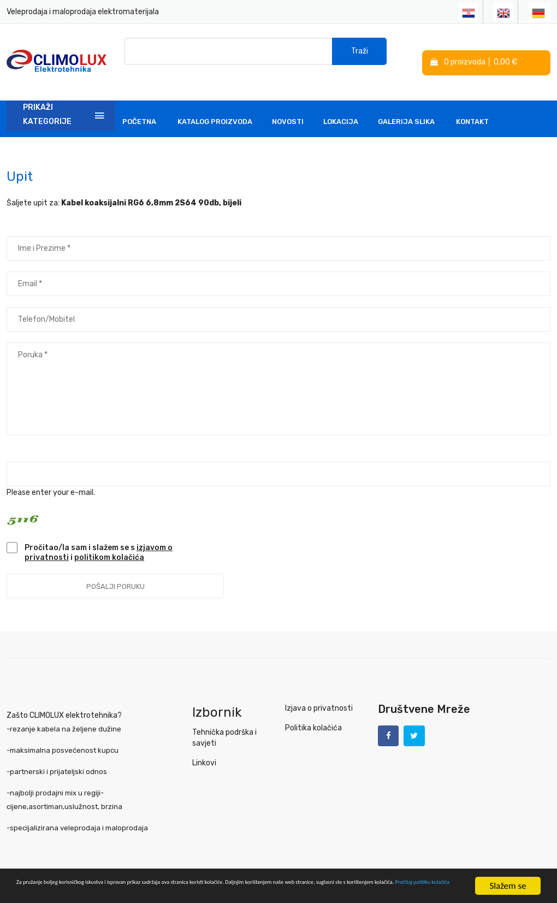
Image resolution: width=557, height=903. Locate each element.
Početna (139, 106)
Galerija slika (406, 106)
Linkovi (204, 747)
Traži (359, 54)
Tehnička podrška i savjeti (223, 721)
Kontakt (472, 106)
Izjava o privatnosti (317, 692)
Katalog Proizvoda (214, 106)
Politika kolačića (312, 712)
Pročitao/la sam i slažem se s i (99, 537)
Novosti (288, 106)
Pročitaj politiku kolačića (245, 890)
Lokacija (340, 106)
